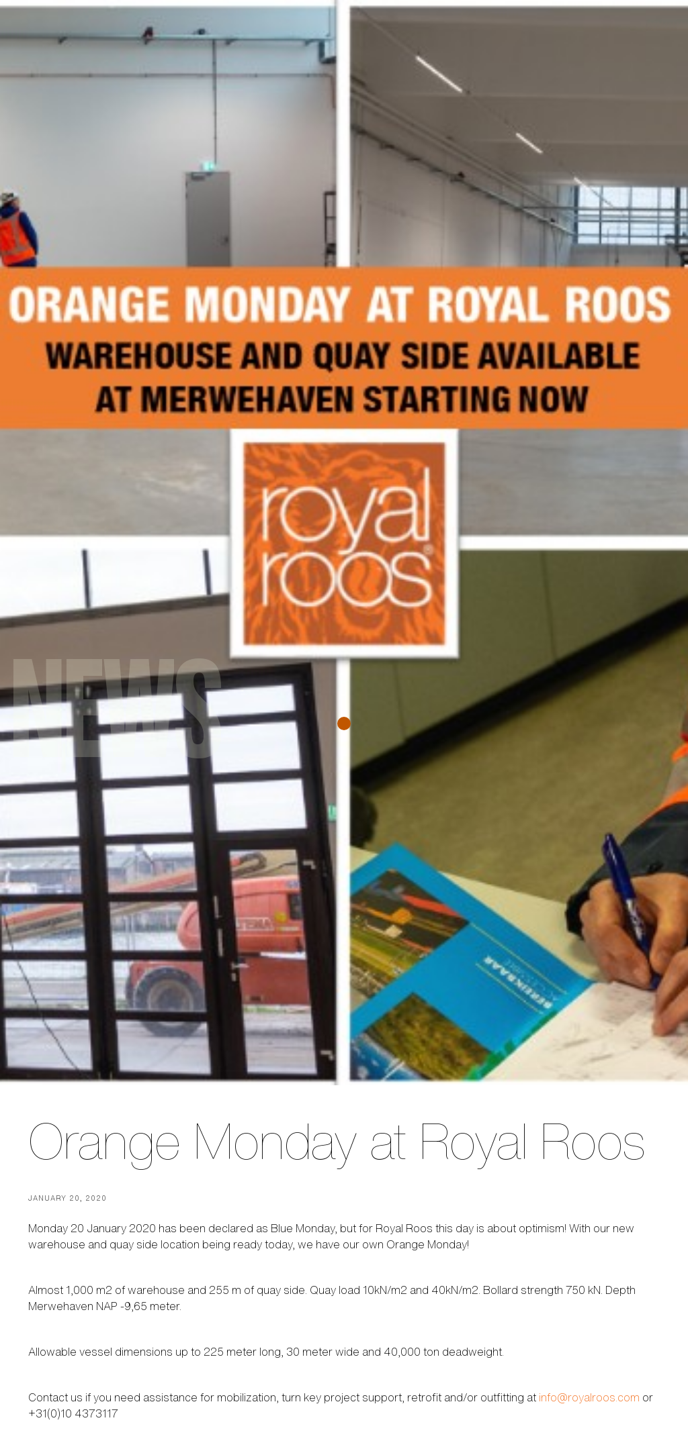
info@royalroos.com (589, 1397)
